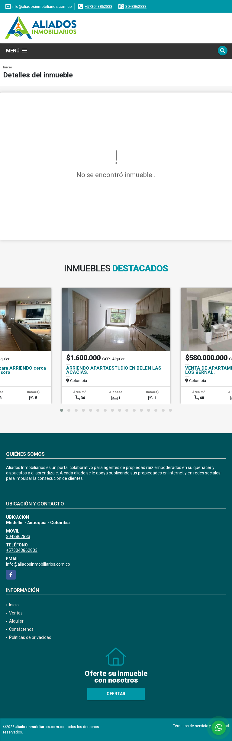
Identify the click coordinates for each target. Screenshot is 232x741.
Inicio (7, 67)
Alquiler (16, 621)
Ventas (16, 613)
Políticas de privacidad (30, 637)
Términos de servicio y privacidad (201, 726)
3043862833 (136, 6)
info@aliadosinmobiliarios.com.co (38, 564)
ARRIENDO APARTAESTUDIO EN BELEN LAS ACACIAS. (113, 370)
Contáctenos (21, 629)
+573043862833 (98, 6)
